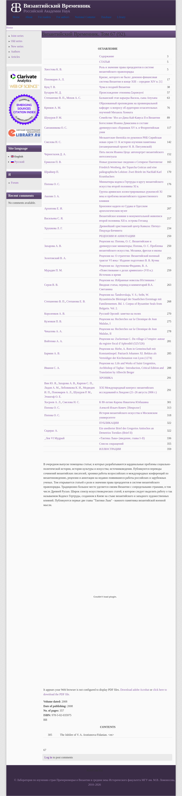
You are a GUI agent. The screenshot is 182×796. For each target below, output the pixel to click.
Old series (16, 41)
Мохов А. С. (73, 97)
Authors (15, 51)
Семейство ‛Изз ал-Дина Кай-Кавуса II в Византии (129, 117)
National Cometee (85, 17)
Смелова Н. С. (52, 142)
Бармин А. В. (52, 353)
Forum (15, 182)
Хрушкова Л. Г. (53, 228)
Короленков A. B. (54, 313)
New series (17, 46)
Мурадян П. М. (53, 270)
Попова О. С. (52, 184)
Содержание (106, 56)
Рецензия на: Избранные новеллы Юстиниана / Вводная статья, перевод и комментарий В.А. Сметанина (127, 285)
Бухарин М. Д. (53, 92)
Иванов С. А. (52, 367)
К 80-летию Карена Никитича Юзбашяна (123, 402)
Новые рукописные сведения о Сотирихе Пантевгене (131, 161)
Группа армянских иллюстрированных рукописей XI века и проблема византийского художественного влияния (130, 196)
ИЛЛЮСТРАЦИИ (110, 448)
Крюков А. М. (52, 107)
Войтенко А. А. (53, 341)
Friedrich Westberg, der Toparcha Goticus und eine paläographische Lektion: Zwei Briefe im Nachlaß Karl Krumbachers (130, 172)
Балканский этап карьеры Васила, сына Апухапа (128, 97)
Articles (15, 56)
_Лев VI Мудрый (54, 438)
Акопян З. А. (52, 196)
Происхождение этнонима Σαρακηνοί (121, 92)
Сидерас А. (51, 430)
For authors (62, 17)
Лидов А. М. (51, 387)
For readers (44, 17)
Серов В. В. (51, 284)
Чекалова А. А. (53, 331)
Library (121, 17)
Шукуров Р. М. (53, 117)
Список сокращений (111, 443)
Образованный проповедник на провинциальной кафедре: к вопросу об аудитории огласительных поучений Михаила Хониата (128, 108)
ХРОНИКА (106, 377)
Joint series (17, 35)
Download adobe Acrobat (135, 689)
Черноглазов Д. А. (55, 154)
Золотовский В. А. (55, 258)
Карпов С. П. (85, 383)
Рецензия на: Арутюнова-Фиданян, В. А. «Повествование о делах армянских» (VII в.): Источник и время (126, 270)
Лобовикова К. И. (71, 387)
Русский (17, 161)
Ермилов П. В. (53, 161)
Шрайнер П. (51, 171)
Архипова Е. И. (53, 208)
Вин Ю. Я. (50, 383)
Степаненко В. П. (54, 97)
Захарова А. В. (53, 245)
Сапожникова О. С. (55, 127)
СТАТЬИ (104, 61)
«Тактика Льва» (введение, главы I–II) (122, 438)
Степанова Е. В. (76, 301)
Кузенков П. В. (53, 321)
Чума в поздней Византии (114, 87)
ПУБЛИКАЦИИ (109, 422)
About (28, 17)
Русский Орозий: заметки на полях (120, 313)
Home (16, 17)
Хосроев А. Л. (52, 402)
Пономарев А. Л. (54, 79)
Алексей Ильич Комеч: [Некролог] (120, 407)
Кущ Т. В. (50, 87)
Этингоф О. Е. (52, 396)
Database (106, 17)
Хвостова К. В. (53, 69)
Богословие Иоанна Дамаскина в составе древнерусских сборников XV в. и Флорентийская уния (129, 128)
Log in (48, 757)
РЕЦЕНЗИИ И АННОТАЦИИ (117, 236)
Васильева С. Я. (53, 218)
